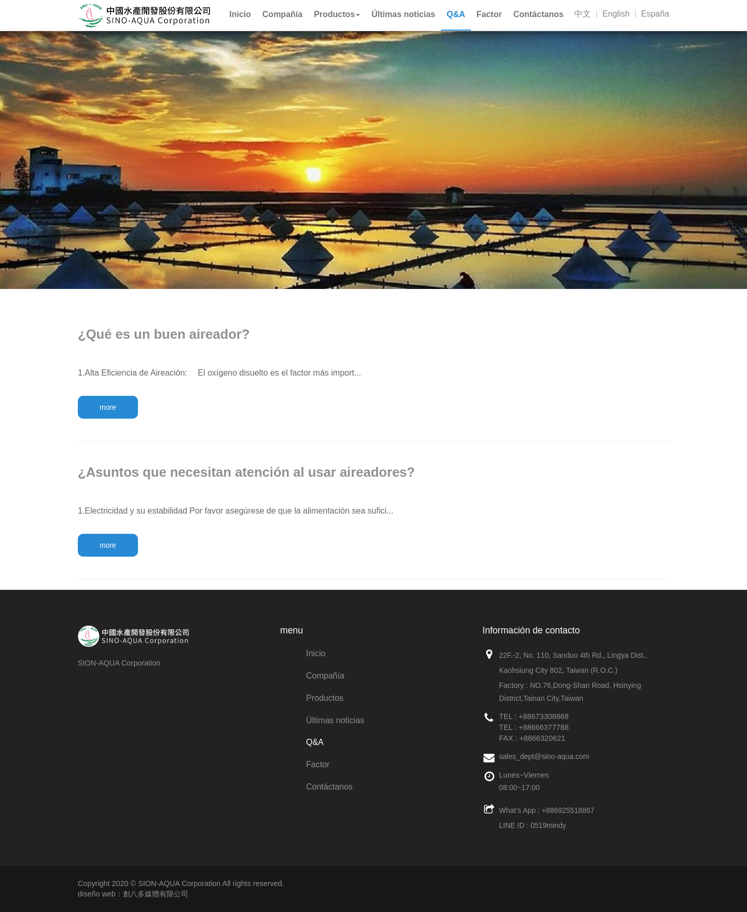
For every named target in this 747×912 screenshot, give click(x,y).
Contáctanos (329, 786)
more (108, 407)
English (615, 13)
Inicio (315, 653)
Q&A (315, 742)
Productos (324, 698)
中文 (582, 13)
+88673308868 (544, 716)
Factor (317, 764)
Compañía (325, 675)
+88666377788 (544, 727)
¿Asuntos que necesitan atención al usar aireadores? (246, 472)
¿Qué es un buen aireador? (164, 334)
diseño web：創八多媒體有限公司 (133, 894)
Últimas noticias (335, 720)
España (655, 13)
